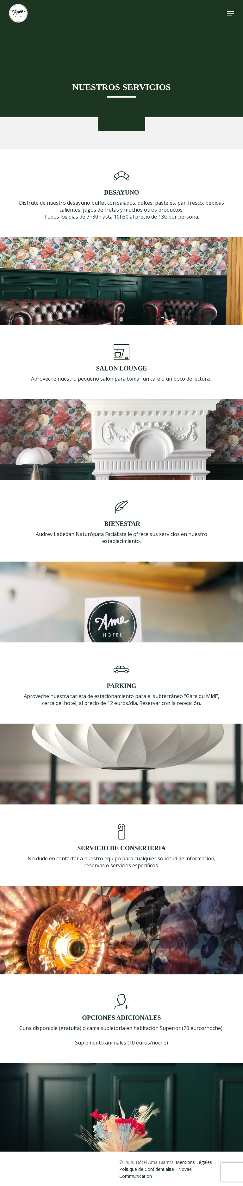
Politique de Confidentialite (146, 1169)
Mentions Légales (194, 1162)
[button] (230, 13)
